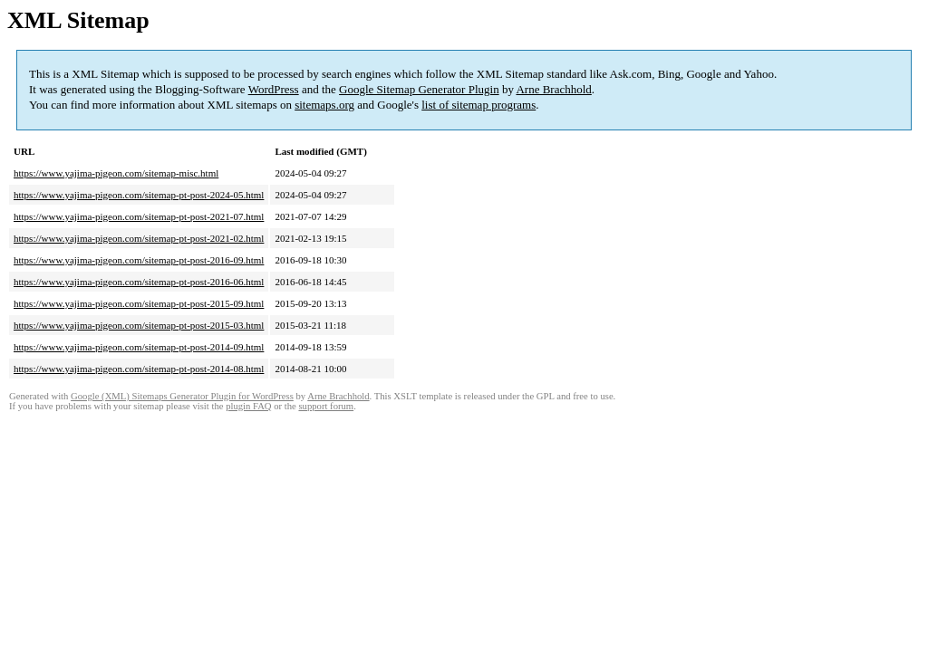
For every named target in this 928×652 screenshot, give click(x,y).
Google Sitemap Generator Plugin (419, 89)
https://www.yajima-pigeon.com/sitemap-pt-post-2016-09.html (139, 259)
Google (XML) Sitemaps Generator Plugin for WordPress (182, 396)
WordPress (273, 89)
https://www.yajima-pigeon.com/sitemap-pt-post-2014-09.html (139, 346)
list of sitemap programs (478, 104)
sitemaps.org (324, 104)
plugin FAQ (248, 406)
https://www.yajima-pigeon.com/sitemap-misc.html (116, 173)
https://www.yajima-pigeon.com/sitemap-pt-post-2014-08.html (139, 368)
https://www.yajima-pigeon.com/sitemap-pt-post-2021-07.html (139, 216)
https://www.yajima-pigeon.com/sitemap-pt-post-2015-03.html (139, 325)
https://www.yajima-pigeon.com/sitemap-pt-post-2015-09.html (139, 303)
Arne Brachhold (553, 89)
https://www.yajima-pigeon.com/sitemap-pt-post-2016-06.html (139, 281)
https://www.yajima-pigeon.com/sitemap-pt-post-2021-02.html (139, 238)
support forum (325, 406)
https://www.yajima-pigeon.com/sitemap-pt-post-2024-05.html (139, 194)
